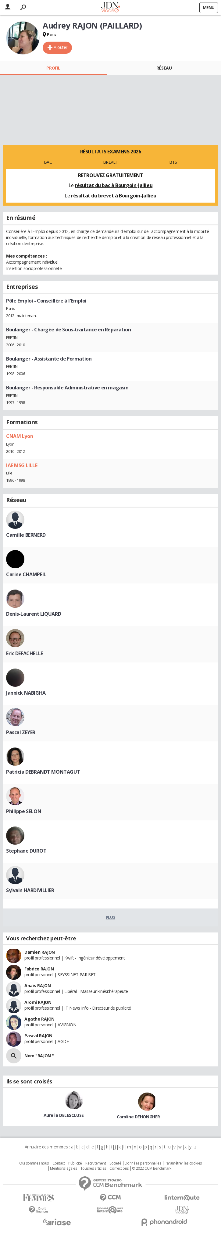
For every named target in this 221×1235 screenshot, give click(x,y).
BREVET (110, 162)
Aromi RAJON (37, 1002)
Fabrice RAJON (39, 969)
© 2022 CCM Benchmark (151, 1168)
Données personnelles (143, 1163)
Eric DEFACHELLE (24, 653)
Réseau (164, 68)
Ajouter (60, 47)
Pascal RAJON (38, 1035)
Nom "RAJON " (39, 1056)
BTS (173, 162)
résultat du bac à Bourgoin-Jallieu (114, 185)
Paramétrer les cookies (183, 1163)
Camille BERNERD (26, 535)
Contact (58, 1163)
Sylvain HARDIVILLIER (30, 890)
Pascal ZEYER (20, 732)
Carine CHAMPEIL (26, 574)
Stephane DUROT (26, 850)
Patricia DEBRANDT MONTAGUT (43, 771)
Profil (53, 68)
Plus (110, 917)
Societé (115, 1163)
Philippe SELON (23, 811)
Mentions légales (63, 1168)
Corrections (118, 1168)
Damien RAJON (39, 952)
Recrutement (95, 1163)
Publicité (75, 1163)
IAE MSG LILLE (21, 465)
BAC (48, 162)
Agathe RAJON (39, 1019)
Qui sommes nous (34, 1163)
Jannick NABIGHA (26, 692)
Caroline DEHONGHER (138, 1117)
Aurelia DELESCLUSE (64, 1115)
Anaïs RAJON (37, 985)
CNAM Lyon (19, 436)
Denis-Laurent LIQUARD (33, 614)
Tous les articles (93, 1168)
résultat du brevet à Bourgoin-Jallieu (113, 195)
